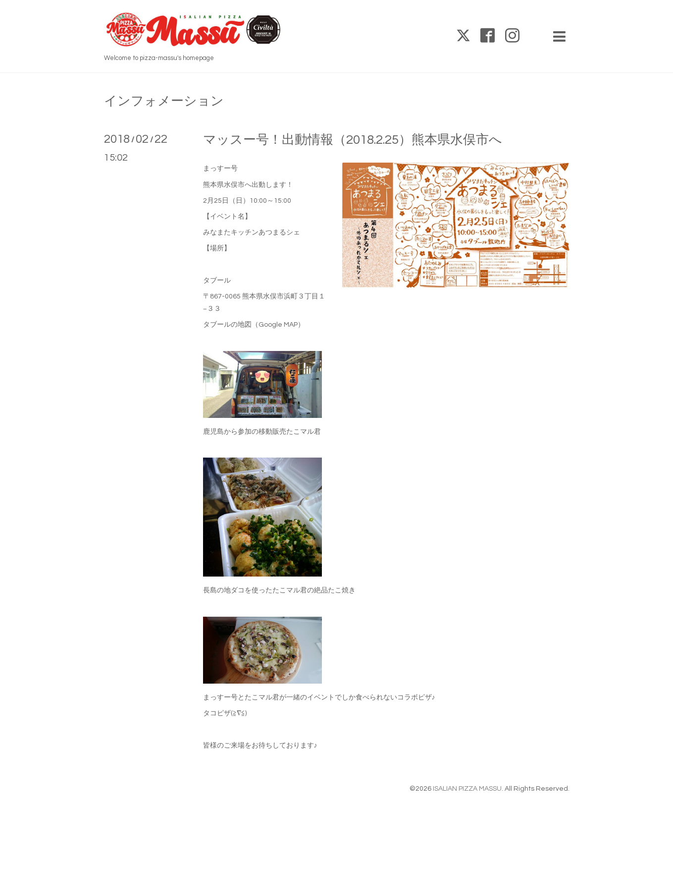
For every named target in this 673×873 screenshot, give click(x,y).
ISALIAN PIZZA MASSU (467, 788)
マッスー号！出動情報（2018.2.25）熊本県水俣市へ (352, 139)
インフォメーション (164, 101)
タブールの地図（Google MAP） (254, 324)
